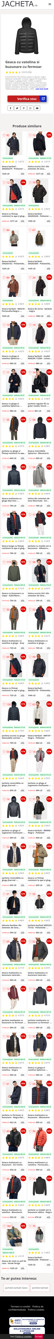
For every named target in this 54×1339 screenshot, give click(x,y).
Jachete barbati (40, 1287)
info (22, 173)
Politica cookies (36, 1309)
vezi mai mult (42, 89)
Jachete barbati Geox (16, 1287)
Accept (38, 1336)
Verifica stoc (32, 99)
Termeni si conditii (20, 1306)
